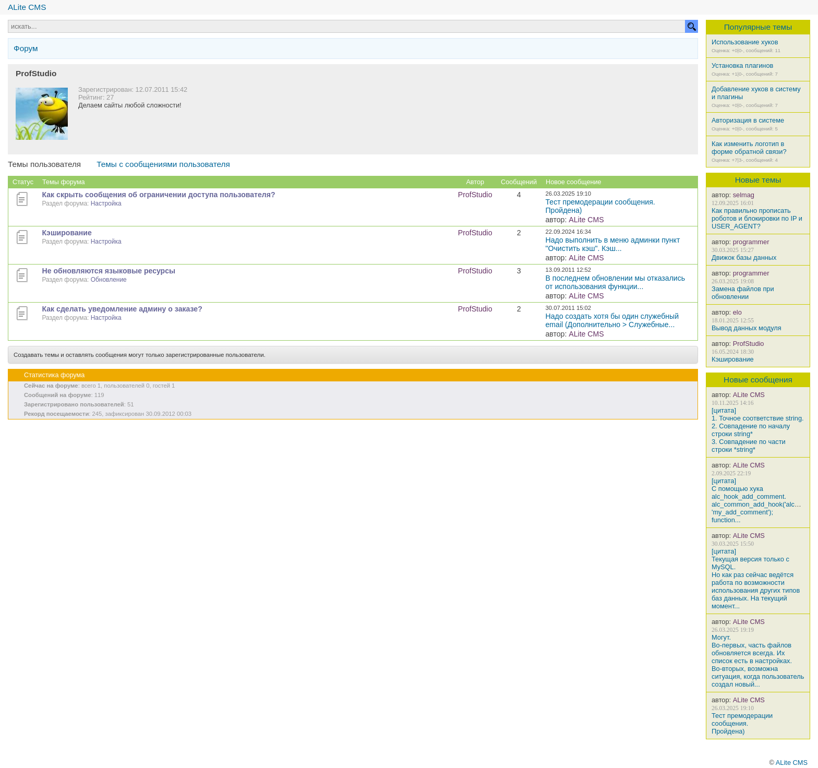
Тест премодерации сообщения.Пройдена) (742, 723)
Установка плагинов (742, 65)
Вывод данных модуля (746, 328)
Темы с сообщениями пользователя (163, 164)
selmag (743, 195)
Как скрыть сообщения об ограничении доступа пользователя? (158, 194)
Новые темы (758, 179)
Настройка (106, 203)
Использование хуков (745, 42)
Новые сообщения (758, 379)
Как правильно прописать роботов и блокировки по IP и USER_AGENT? (757, 218)
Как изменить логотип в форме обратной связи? (749, 147)
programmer (751, 242)
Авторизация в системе (748, 120)
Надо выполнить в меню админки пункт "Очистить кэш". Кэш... (613, 244)
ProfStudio (748, 343)
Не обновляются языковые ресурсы (109, 271)
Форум (26, 48)
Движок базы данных (744, 257)
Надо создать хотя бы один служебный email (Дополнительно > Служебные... (612, 320)
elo (737, 312)
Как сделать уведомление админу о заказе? (122, 309)
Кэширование (733, 359)
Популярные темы (758, 26)
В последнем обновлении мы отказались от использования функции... (615, 282)
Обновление (109, 279)
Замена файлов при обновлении (743, 293)
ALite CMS (27, 7)
